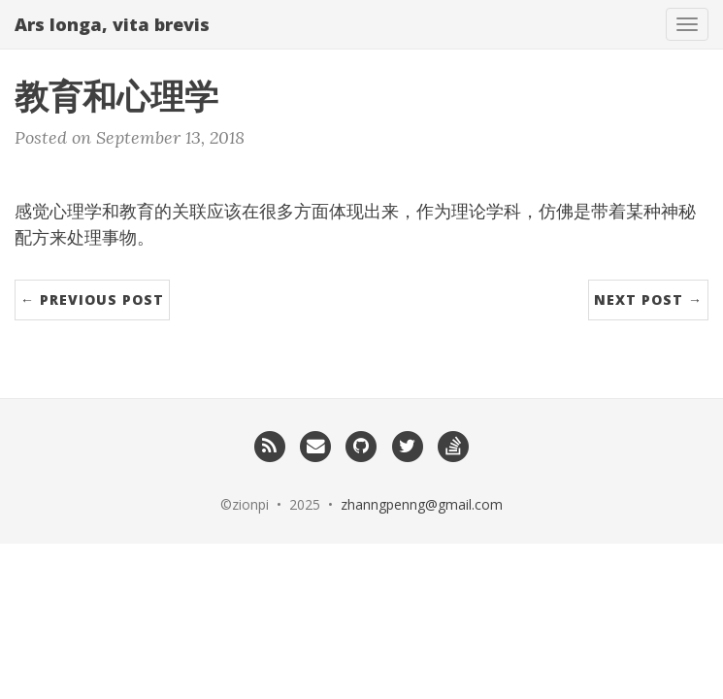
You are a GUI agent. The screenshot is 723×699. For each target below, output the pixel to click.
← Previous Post (92, 299)
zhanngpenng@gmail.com (422, 504)
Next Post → (648, 299)
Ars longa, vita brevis (112, 24)
